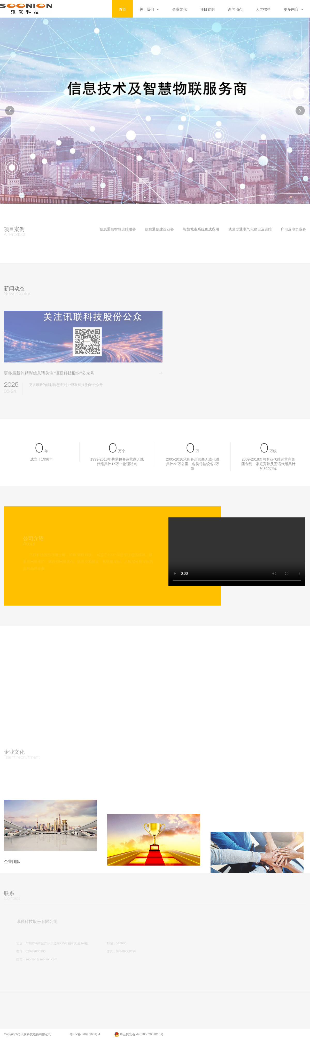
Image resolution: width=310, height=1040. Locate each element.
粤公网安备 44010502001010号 (139, 1033)
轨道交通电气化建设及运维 (250, 229)
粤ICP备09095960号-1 (84, 1033)
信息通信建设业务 (159, 229)
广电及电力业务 (293, 229)
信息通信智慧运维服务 (118, 229)
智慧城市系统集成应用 (201, 229)
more (163, 379)
